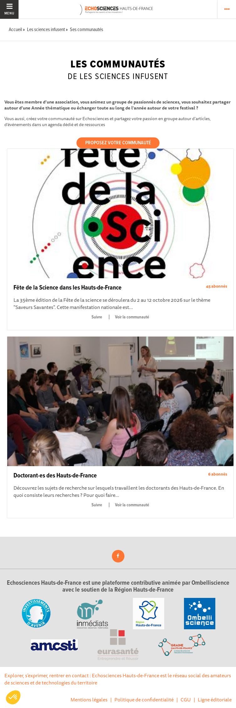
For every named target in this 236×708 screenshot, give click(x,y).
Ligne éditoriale (215, 699)
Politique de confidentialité (144, 699)
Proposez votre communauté (118, 143)
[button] (13, 697)
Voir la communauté (132, 317)
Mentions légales (89, 699)
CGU (186, 699)
